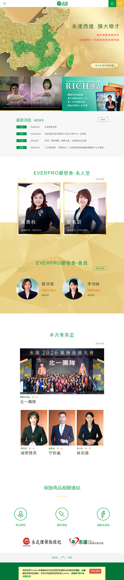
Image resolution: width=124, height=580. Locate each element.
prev (19, 179)
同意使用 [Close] (95, 571)
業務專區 (112, 3)
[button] (9, 41)
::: (1, 118)
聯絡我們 (120, 3)
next (24, 179)
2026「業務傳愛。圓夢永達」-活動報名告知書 (65, 141)
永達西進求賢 (50, 127)
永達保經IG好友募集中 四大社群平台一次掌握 (65, 134)
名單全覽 (100, 179)
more (103, 119)
